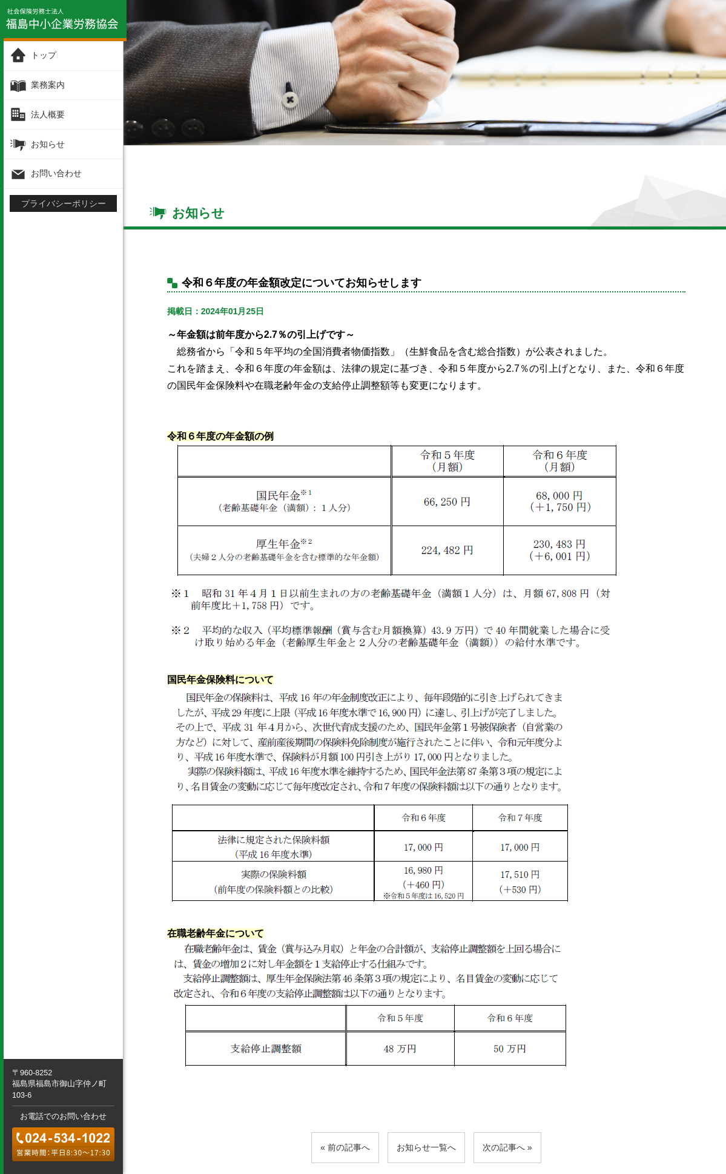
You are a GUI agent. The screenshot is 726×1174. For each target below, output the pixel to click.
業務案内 (48, 85)
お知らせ (48, 143)
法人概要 (48, 114)
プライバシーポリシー (63, 203)
